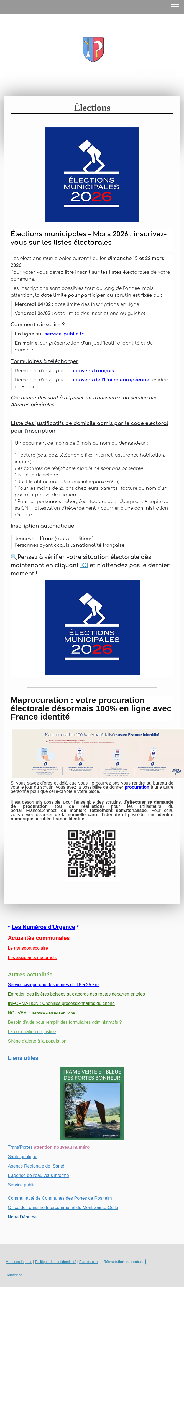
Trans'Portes (20, 1147)
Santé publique (22, 1156)
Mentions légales (19, 1262)
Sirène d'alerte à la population (37, 1041)
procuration (137, 787)
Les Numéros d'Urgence (43, 927)
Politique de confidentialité (55, 1262)
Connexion (14, 1275)
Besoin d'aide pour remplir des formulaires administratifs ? (65, 1022)
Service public (21, 1184)
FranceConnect (41, 810)
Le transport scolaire (28, 948)
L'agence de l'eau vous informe (38, 1175)
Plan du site (88, 1262)
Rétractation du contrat (123, 1262)
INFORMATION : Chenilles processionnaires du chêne (61, 1003)
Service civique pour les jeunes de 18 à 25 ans (53, 984)
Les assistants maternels (32, 957)
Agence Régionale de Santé (36, 1166)
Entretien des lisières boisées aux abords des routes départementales (76, 994)
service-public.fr (64, 334)
